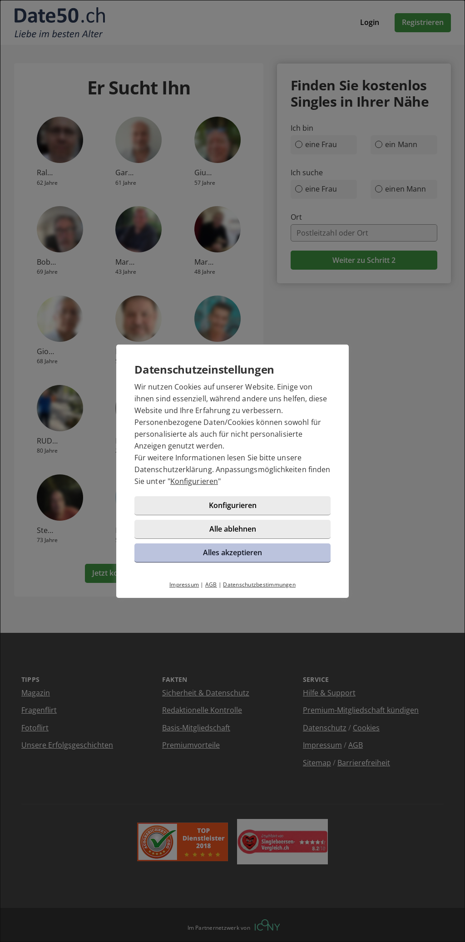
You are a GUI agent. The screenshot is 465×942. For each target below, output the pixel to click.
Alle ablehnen (232, 529)
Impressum (184, 584)
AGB (211, 584)
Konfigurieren (194, 481)
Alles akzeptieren (232, 552)
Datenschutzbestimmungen (259, 584)
